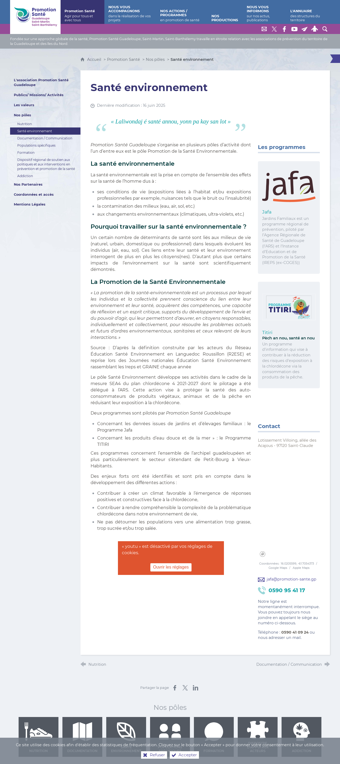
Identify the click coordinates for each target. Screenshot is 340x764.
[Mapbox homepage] (262, 554)
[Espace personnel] (315, 29)
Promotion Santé (124, 59)
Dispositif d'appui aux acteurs (258, 737)
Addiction (302, 737)
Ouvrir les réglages (171, 567)
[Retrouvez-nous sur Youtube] (295, 29)
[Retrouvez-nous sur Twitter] (274, 29)
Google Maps (278, 568)
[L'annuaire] (308, 12)
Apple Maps (301, 568)
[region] (289, 506)
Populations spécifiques (170, 737)
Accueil (94, 59)
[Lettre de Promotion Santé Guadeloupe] (305, 29)
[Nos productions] (225, 12)
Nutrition (38, 737)
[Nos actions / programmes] (181, 12)
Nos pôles (155, 59)
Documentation (82, 737)
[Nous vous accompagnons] (130, 12)
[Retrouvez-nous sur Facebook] (284, 29)
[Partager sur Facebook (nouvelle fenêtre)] (174, 687)
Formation (214, 737)
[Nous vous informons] (264, 12)
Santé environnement (126, 737)
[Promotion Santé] (82, 12)
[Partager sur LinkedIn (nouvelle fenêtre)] (195, 687)
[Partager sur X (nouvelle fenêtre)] (185, 687)
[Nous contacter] (264, 29)
